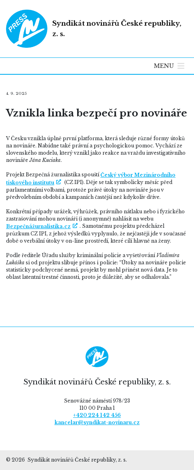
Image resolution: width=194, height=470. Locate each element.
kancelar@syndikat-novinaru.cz (97, 422)
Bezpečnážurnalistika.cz (38, 226)
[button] (164, 66)
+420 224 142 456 (97, 415)
